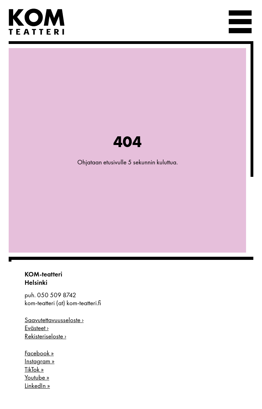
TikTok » (34, 369)
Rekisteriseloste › (45, 336)
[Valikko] (240, 22)
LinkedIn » (37, 386)
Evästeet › (37, 328)
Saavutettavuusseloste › (54, 320)
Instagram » (39, 361)
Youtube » (37, 377)
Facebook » (39, 353)
